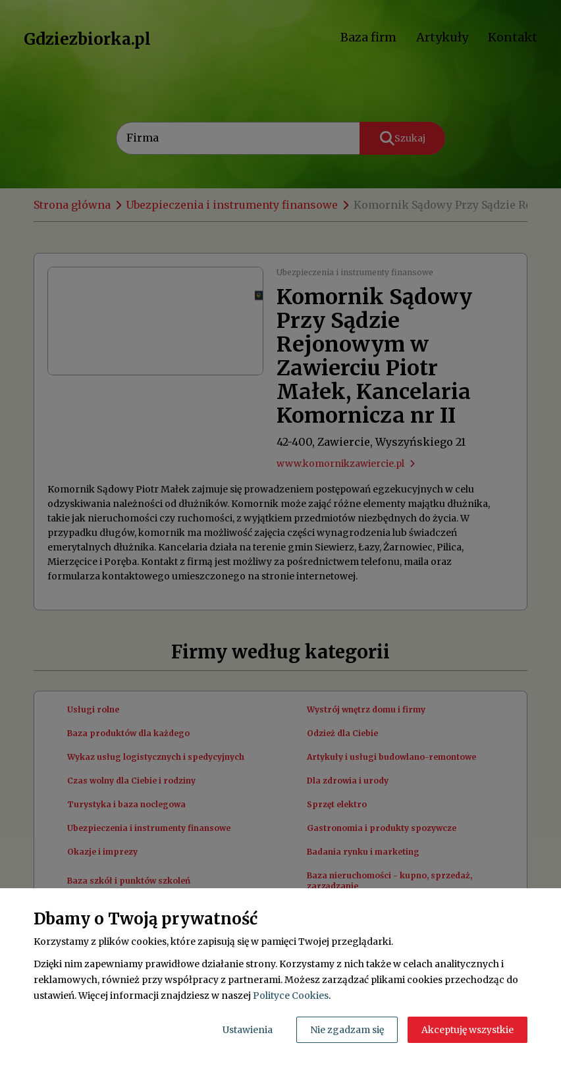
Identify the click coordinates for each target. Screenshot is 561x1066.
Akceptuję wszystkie (467, 1030)
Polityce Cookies (291, 995)
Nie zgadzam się (347, 1030)
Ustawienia (248, 1030)
